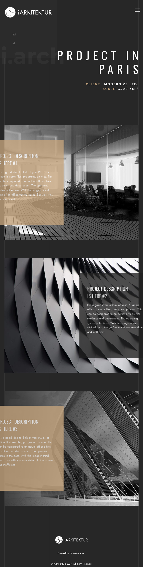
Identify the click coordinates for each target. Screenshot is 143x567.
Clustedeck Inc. (77, 553)
